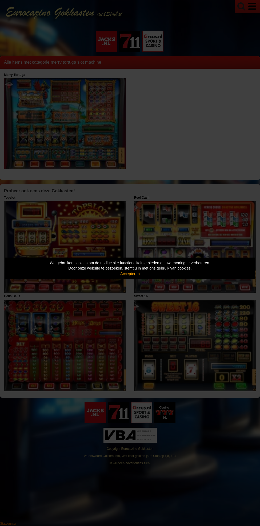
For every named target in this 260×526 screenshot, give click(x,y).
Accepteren (130, 274)
